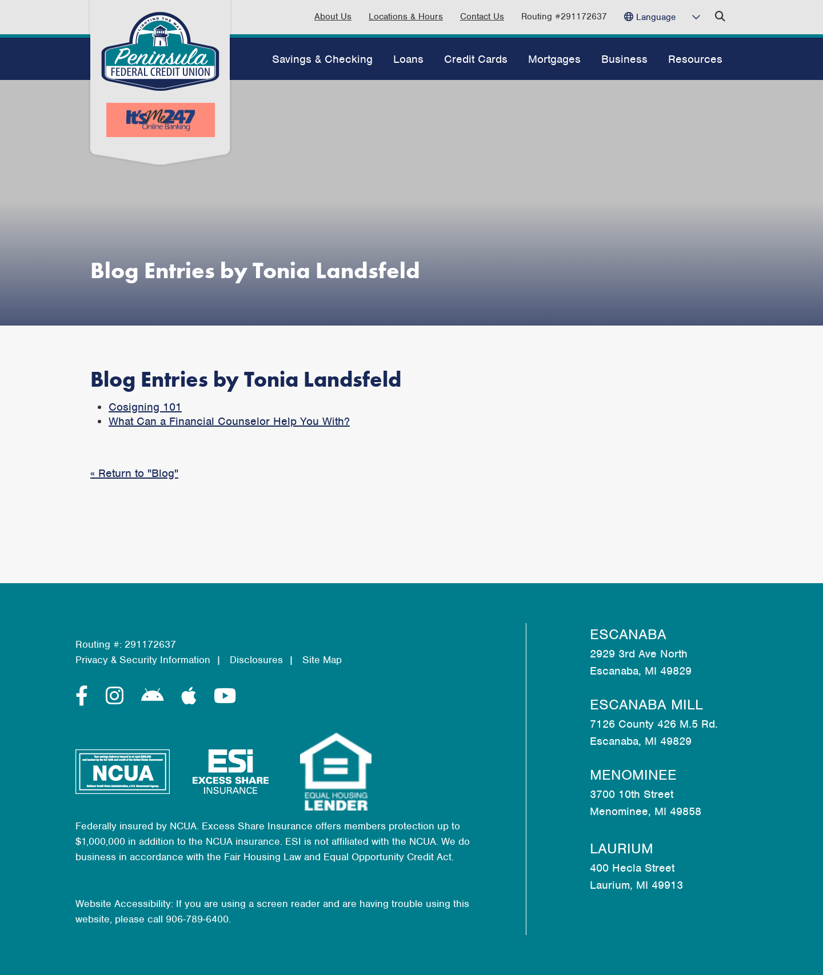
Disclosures (256, 659)
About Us (332, 16)
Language (656, 17)
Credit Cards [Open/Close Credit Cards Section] (476, 59)
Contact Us (482, 16)
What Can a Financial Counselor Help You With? (229, 421)
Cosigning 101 (145, 407)
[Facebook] (84, 696)
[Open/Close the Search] (720, 16)
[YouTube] (225, 696)
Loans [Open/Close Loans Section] (408, 59)
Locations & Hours (406, 16)
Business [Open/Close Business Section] (624, 59)
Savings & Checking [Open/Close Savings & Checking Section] (322, 59)
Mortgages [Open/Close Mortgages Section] (554, 59)
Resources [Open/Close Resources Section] (695, 59)
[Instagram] (118, 696)
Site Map (322, 659)
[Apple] (191, 696)
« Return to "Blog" (134, 473)
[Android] (155, 696)
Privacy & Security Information (142, 659)
